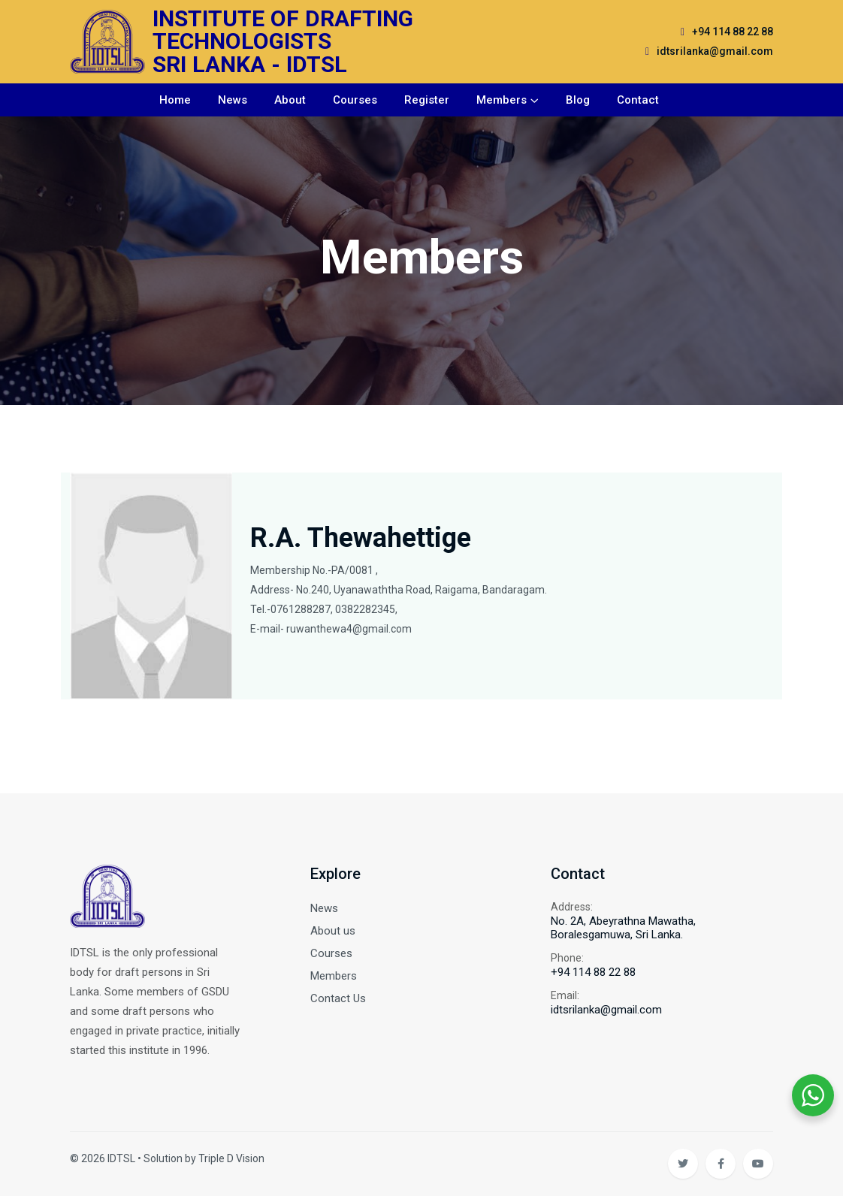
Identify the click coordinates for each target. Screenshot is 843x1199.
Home (175, 101)
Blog (578, 101)
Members (501, 101)
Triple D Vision (231, 1161)
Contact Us (338, 1000)
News (232, 101)
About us (332, 933)
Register (426, 101)
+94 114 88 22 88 (732, 32)
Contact (638, 101)
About (290, 101)
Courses (355, 101)
